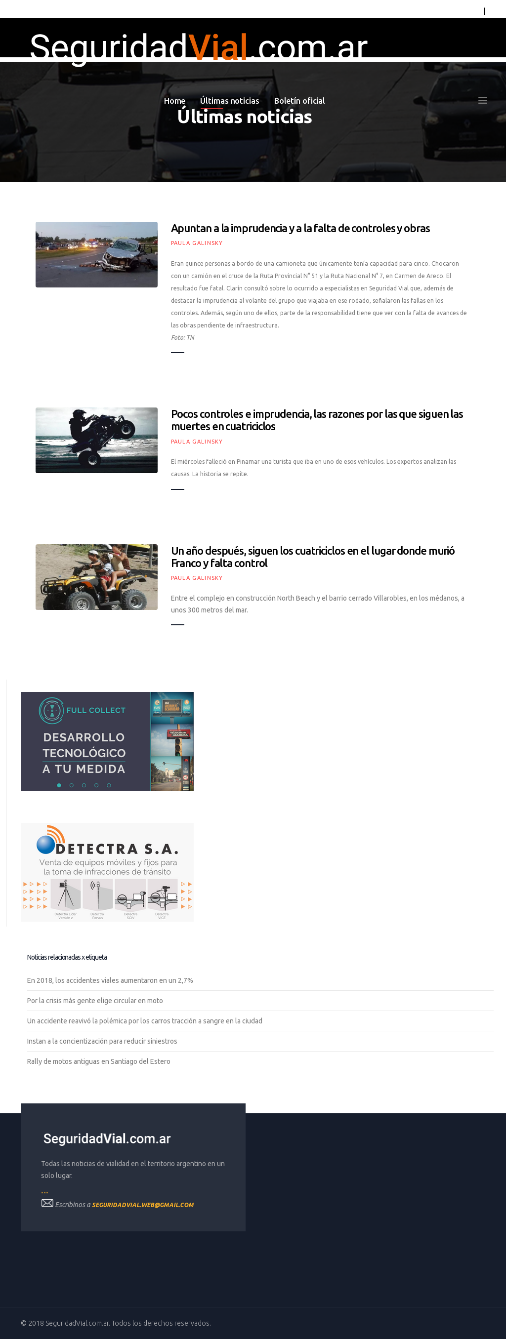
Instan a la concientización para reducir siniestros (102, 1041)
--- (44, 1192)
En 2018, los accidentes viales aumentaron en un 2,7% (110, 980)
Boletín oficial (300, 100)
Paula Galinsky (197, 243)
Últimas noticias (229, 100)
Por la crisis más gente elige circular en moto (95, 1001)
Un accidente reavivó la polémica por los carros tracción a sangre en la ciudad (144, 1021)
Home (175, 100)
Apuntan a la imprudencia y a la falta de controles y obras (300, 228)
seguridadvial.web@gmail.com (143, 1205)
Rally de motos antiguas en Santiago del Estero (98, 1061)
